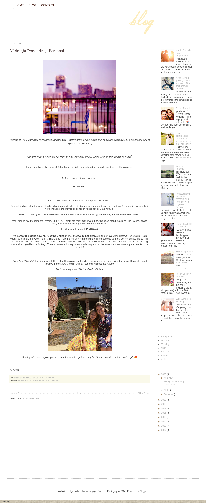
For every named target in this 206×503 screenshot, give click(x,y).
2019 (164, 399)
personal (45, 380)
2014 (164, 421)
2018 (164, 404)
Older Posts (143, 393)
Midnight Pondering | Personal (37, 50)
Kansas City (35, 380)
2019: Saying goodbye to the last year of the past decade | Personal (183, 83)
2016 (164, 412)
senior (164, 359)
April (166, 390)
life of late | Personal (181, 167)
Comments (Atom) (32, 398)
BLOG (32, 5)
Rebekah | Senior (184, 251)
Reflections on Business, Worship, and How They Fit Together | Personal (183, 201)
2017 (164, 408)
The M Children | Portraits (184, 275)
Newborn (165, 340)
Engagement (167, 336)
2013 (164, 425)
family (163, 348)
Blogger (143, 491)
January (168, 394)
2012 (164, 430)
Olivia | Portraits (183, 108)
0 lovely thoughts (47, 377)
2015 (164, 417)
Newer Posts (17, 393)
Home (80, 393)
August (167, 378)
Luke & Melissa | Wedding (184, 300)
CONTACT (47, 5)
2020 (164, 374)
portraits (165, 355)
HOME (19, 5)
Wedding (165, 344)
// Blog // (13, 8)
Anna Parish (23, 380)
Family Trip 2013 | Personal (184, 225)
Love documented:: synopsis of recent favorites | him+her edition (184, 138)
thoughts (54, 380)
